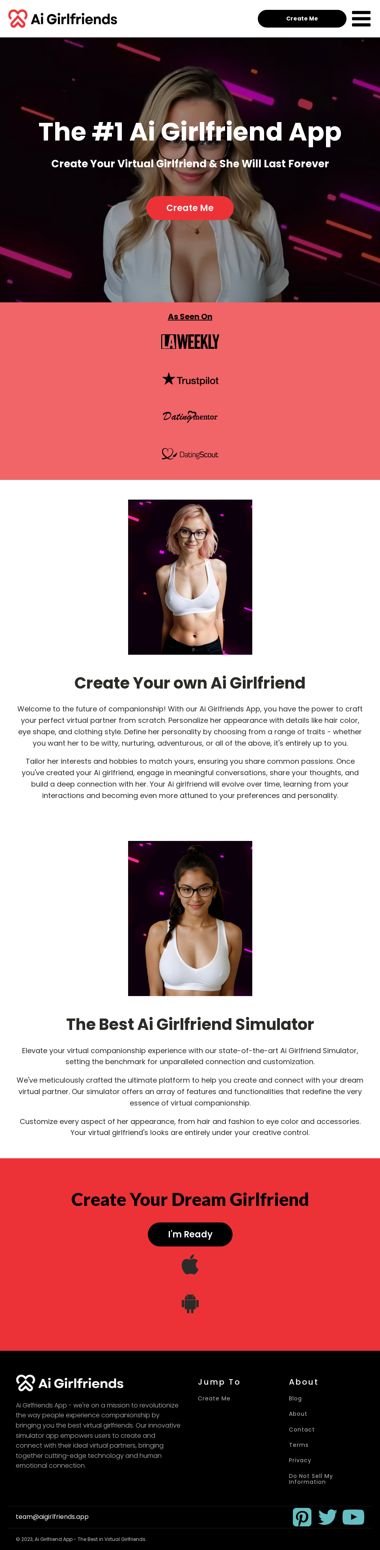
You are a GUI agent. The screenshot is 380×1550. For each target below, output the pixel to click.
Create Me (302, 18)
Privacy (300, 1460)
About (298, 1414)
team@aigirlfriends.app (52, 1517)
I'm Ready (190, 1234)
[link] (302, 1517)
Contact (302, 1430)
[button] (302, 1517)
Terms (299, 1445)
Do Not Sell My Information (311, 1479)
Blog (295, 1399)
